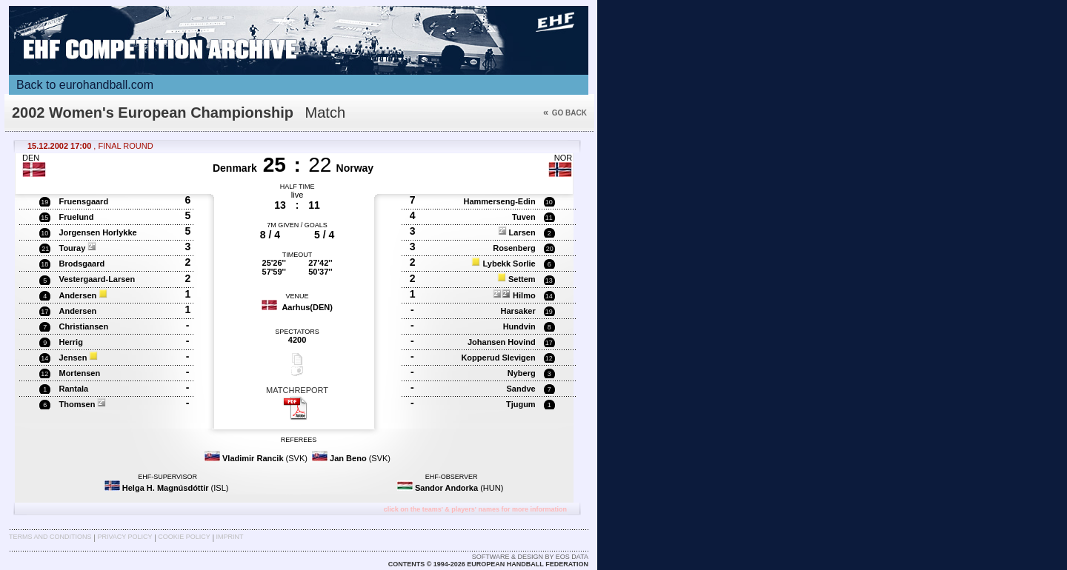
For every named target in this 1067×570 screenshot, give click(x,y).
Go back (565, 113)
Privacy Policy (124, 536)
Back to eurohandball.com (84, 84)
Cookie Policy (184, 536)
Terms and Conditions (50, 536)
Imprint (230, 536)
